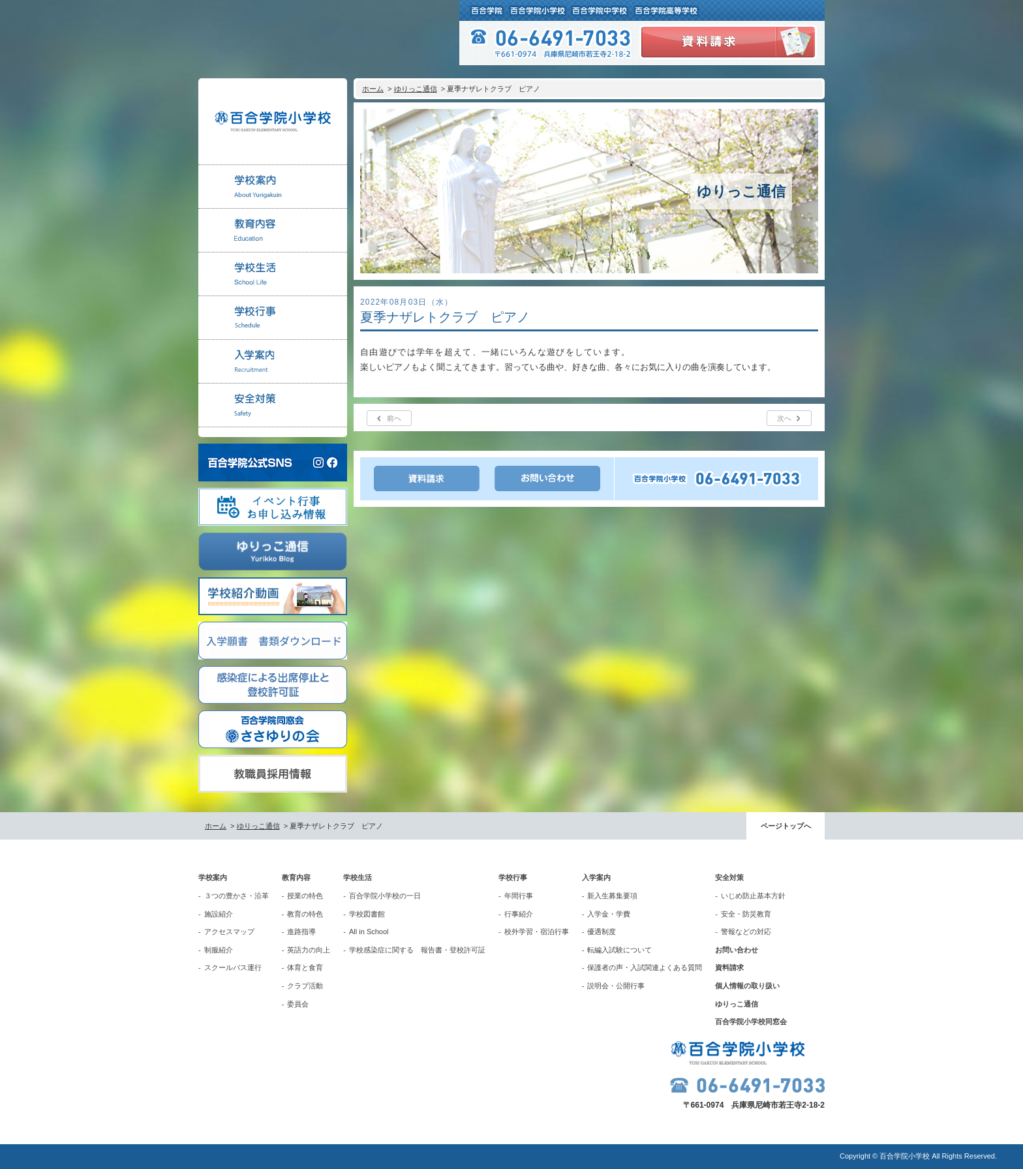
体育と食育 (305, 967)
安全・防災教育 (746, 914)
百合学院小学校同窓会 (751, 1021)
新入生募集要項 (612, 896)
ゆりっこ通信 (415, 89)
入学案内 (596, 877)
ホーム (373, 89)
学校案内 (212, 877)
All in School (369, 931)
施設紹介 (218, 914)
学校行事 (512, 877)
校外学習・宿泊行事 (536, 931)
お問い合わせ (736, 950)
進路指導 (301, 931)
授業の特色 (305, 896)
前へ (394, 418)
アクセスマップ (229, 931)
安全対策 (729, 877)
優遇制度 (601, 931)
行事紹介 (518, 914)
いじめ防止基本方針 (753, 896)
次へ (784, 418)
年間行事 (518, 896)
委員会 (298, 1004)
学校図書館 (367, 914)
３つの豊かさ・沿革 (236, 896)
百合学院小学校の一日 (385, 896)
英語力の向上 (308, 950)
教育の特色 (305, 914)
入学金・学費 (608, 914)
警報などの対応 (746, 931)
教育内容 (296, 877)
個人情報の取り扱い (747, 986)
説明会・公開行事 (616, 986)
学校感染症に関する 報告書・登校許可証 (417, 950)
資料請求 (729, 967)
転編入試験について (619, 950)
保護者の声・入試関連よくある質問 (644, 967)
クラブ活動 (305, 986)
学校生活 (357, 877)
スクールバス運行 (233, 967)
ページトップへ (786, 826)
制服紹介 (218, 950)
